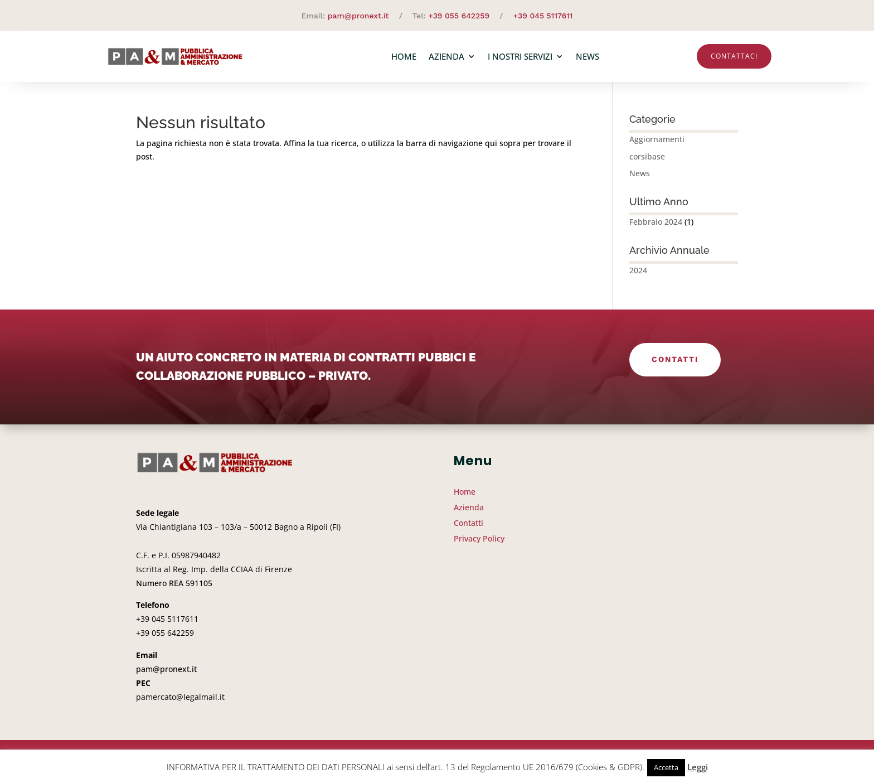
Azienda (446, 56)
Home (403, 56)
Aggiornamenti (656, 139)
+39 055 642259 (458, 15)
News (587, 56)
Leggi (697, 766)
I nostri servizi (520, 56)
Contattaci (734, 56)
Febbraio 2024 (655, 221)
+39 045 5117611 (543, 15)
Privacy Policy (479, 538)
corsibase (647, 156)
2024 (638, 270)
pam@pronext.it (358, 15)
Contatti (675, 359)
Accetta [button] (666, 767)
